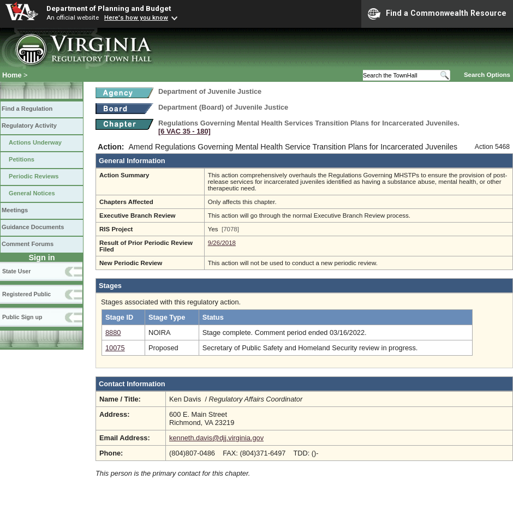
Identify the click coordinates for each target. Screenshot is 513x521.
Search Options (487, 74)
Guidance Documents (33, 227)
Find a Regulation (27, 108)
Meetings (15, 210)
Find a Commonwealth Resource (437, 13)
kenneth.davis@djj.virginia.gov (216, 438)
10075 (115, 348)
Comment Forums (27, 244)
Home (12, 75)
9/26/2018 (222, 242)
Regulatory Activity (29, 125)
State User (16, 271)
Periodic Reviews (34, 176)
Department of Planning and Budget (108, 8)
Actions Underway (35, 142)
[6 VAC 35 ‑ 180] (184, 131)
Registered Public (26, 294)
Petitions (21, 159)
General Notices (32, 193)
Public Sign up (22, 317)
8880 (113, 332)
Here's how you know (136, 17)
